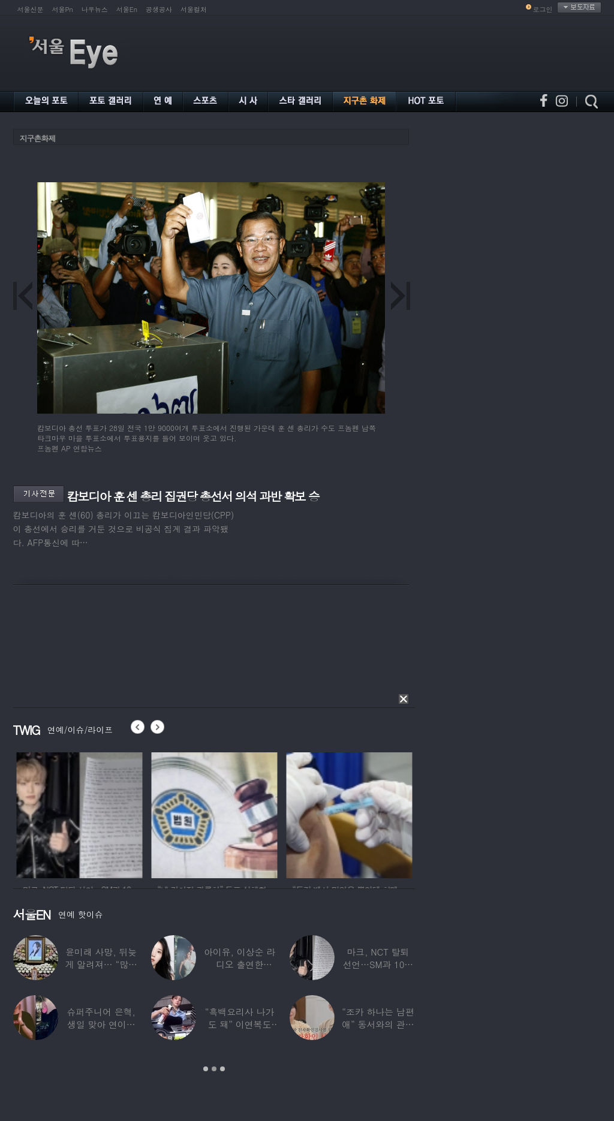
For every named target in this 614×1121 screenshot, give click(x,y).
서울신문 (30, 9)
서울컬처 (193, 9)
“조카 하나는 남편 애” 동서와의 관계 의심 (378, 1024)
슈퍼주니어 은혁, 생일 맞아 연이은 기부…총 (101, 1024)
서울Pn (62, 9)
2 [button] (214, 1068)
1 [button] (205, 1068)
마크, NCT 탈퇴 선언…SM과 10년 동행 (377, 964)
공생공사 (159, 9)
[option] (190, 813)
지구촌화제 (38, 138)
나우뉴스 (95, 9)
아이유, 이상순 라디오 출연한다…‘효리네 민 (239, 964)
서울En (126, 9)
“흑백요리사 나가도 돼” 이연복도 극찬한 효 (239, 1024)
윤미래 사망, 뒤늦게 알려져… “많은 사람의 (101, 964)
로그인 (543, 9)
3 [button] (222, 1068)
